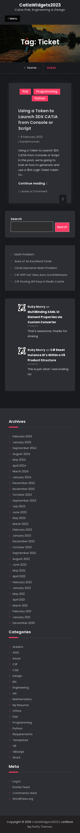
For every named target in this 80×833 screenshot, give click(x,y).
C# (15, 664)
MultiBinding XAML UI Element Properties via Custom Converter (45, 317)
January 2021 (21, 617)
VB (14, 746)
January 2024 (22, 477)
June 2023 (20, 512)
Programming (46, 91)
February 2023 (22, 530)
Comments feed (25, 793)
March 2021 (20, 605)
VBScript (18, 752)
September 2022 (24, 553)
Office (17, 711)
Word (16, 757)
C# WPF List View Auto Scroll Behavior (40, 275)
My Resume (21, 705)
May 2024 (19, 460)
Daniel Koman (29, 142)
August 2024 (21, 454)
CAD (16, 670)
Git (15, 693)
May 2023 (19, 518)
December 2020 (24, 623)
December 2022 (24, 541)
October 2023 (22, 495)
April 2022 (19, 576)
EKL (15, 682)
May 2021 (19, 594)
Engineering (21, 687)
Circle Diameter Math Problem (35, 268)
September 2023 (24, 501)
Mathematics (22, 699)
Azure (17, 658)
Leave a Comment (34, 191)
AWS (16, 652)
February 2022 (22, 582)
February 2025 (22, 436)
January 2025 (22, 442)
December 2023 (24, 483)
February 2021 (22, 611)
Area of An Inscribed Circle (33, 261)
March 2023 (20, 524)
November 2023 (24, 489)
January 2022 (22, 588)
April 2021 (19, 600)
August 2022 (21, 559)
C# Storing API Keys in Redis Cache (39, 281)
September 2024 (24, 448)
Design (17, 676)
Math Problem (24, 254)
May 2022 (19, 570)
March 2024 (21, 471)
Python (40, 98)
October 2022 (22, 547)
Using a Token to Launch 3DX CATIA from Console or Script (38, 119)
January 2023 (22, 535)
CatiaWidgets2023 (40, 5)
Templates (20, 740)
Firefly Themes (42, 827)
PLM (25, 91)
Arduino (18, 647)
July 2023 (19, 506)
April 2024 (19, 466)
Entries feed (21, 787)
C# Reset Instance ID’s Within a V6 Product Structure (46, 355)
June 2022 (19, 565)
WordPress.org (23, 799)
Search (16, 219)
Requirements (23, 734)
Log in (17, 781)
